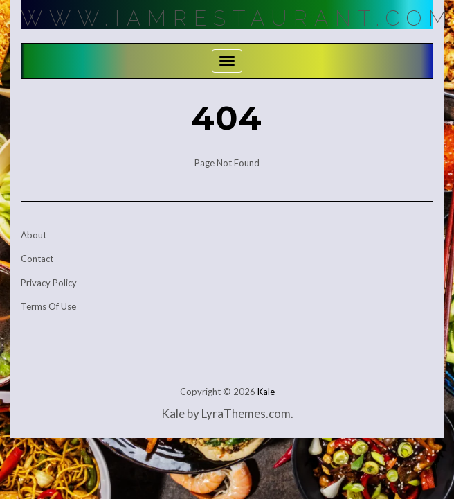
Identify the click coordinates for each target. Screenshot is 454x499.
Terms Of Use (48, 306)
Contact (37, 258)
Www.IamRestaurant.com (237, 18)
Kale (266, 391)
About (33, 234)
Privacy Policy (49, 282)
